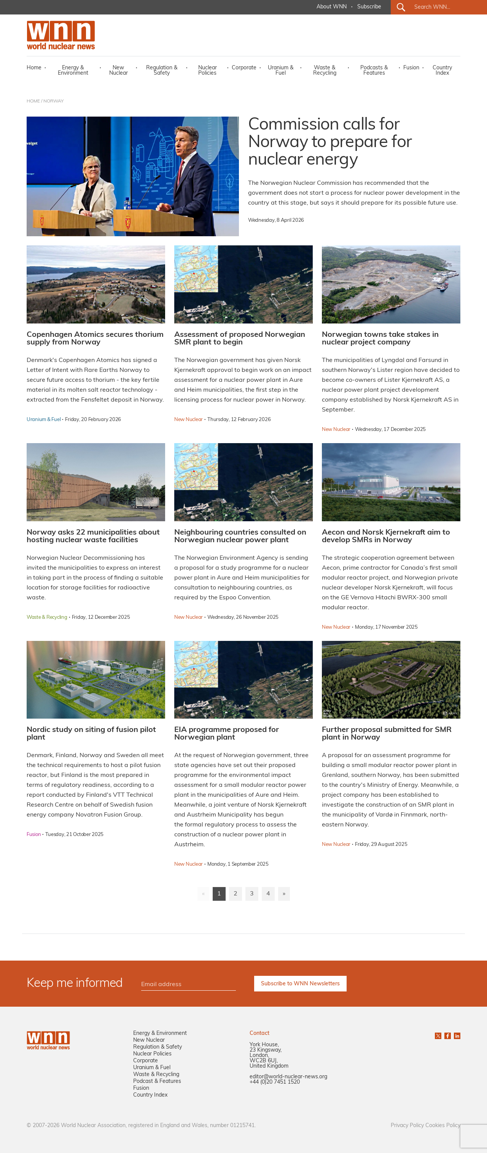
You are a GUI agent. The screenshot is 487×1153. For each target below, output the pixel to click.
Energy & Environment (73, 70)
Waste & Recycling (324, 70)
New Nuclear (118, 70)
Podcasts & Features (374, 70)
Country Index (442, 70)
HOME (33, 101)
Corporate (244, 68)
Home (34, 68)
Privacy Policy (407, 1126)
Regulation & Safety (161, 70)
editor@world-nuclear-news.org (288, 1077)
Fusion (411, 68)
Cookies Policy (442, 1126)
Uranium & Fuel (280, 70)
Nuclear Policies (207, 70)
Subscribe (369, 7)
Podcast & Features (157, 1081)
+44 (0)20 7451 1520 (275, 1082)
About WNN (332, 7)
